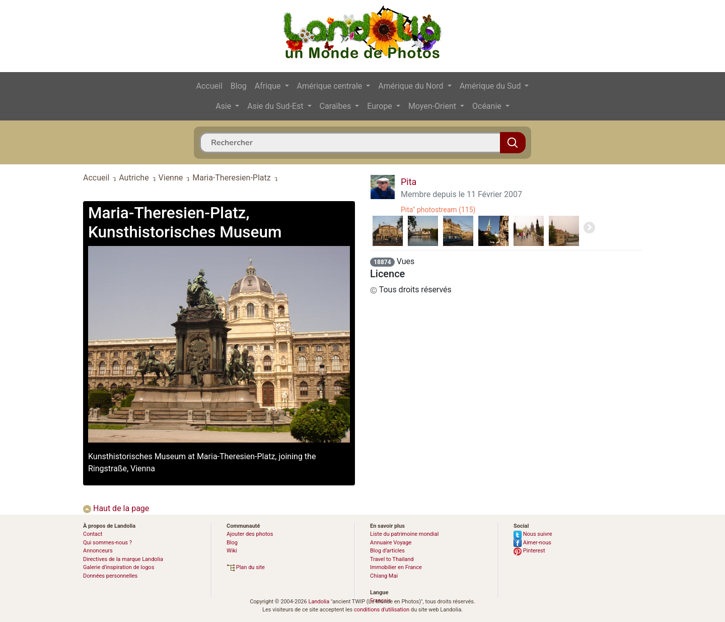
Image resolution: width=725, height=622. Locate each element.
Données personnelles (110, 576)
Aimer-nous (532, 542)
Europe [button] (380, 106)
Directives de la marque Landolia (123, 559)
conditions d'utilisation (381, 609)
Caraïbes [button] (336, 106)
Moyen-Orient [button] (433, 106)
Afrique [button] (269, 86)
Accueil (209, 86)
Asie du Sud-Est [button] (276, 106)
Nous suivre (533, 534)
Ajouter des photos (250, 534)
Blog (239, 86)
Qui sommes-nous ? (107, 542)
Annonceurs (98, 550)
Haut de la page (116, 508)
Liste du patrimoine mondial (404, 534)
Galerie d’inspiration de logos (118, 567)
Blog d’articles (387, 550)
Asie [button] (224, 106)
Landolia (318, 601)
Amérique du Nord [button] (411, 86)
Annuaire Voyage (390, 542)
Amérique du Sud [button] (491, 86)
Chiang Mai (384, 576)
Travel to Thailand (392, 559)
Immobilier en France (396, 567)
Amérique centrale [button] (331, 86)
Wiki (232, 550)
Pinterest (529, 550)
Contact (92, 534)
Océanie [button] (487, 106)
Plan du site (246, 567)
